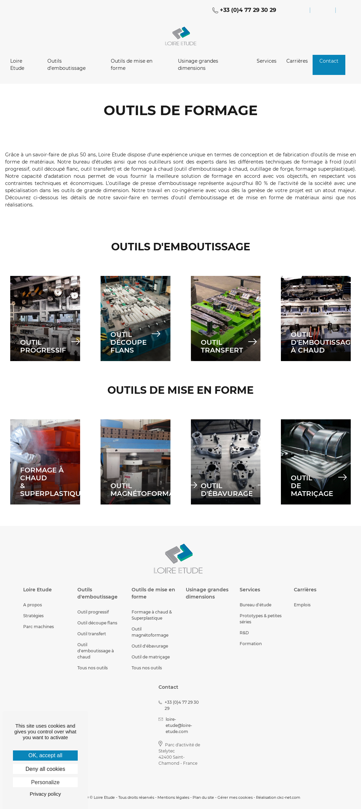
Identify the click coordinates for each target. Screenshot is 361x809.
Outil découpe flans (97, 622)
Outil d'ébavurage (150, 646)
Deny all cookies (45, 769)
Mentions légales (173, 797)
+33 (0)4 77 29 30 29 (244, 10)
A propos (32, 604)
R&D (244, 632)
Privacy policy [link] (45, 794)
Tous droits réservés (136, 797)
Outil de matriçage (151, 656)
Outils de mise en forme (131, 64)
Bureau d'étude (255, 604)
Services (266, 61)
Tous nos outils (92, 667)
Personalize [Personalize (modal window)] (45, 782)
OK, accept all (45, 755)
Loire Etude (17, 64)
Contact (329, 61)
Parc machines (38, 626)
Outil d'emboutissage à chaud (95, 650)
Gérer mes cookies (235, 797)
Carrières (297, 61)
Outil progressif (93, 611)
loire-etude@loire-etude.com (175, 725)
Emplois (302, 604)
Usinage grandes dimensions (198, 64)
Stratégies (33, 615)
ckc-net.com (288, 797)
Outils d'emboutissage (66, 64)
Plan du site (203, 797)
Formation (251, 643)
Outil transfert (91, 633)
